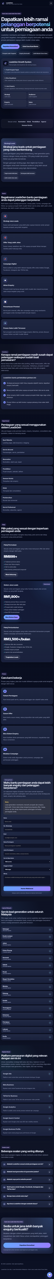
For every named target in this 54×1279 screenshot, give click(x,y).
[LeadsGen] (11, 3)
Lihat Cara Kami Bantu (30, 46)
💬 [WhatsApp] (49, 1274)
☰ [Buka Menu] (51, 3)
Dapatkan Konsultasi (10, 46)
